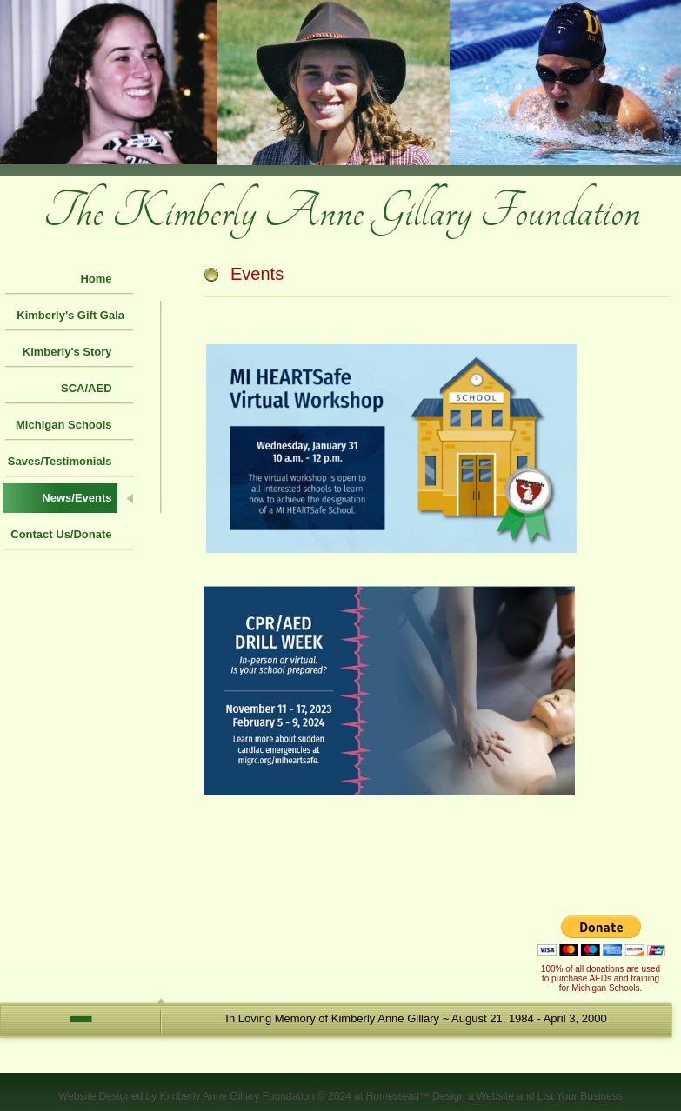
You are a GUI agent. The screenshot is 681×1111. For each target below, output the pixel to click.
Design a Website (473, 1096)
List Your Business (580, 1096)
